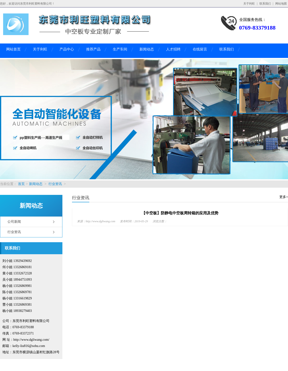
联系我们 (265, 3)
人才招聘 (173, 49)
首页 (21, 184)
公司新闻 (14, 221)
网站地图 (281, 3)
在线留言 (200, 49)
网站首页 (13, 49)
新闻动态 (146, 49)
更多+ (283, 197)
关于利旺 (249, 3)
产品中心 (67, 49)
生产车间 (120, 49)
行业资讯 (55, 184)
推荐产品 (93, 49)
